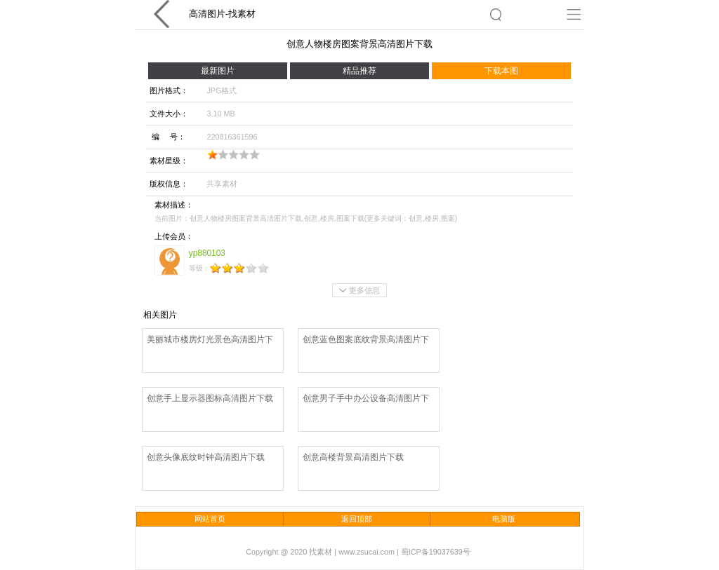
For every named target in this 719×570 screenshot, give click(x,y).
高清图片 (207, 13)
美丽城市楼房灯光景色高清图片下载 (210, 340)
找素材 (242, 13)
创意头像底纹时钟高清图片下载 (206, 457)
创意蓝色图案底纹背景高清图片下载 (366, 340)
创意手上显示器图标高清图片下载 (210, 398)
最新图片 (218, 71)
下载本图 (501, 71)
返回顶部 (356, 519)
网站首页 (209, 519)
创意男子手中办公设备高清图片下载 (366, 399)
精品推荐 (359, 71)
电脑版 (503, 519)
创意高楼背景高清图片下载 (353, 457)
